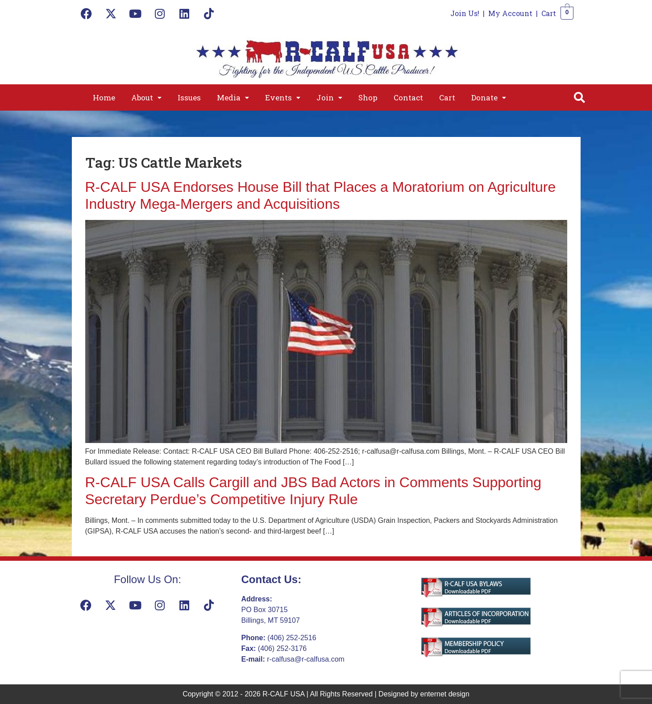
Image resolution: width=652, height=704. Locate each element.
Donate (488, 97)
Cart (548, 13)
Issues (189, 97)
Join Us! (464, 13)
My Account (510, 13)
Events (282, 97)
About (146, 97)
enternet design (444, 694)
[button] (146, 97)
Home (104, 97)
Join (329, 97)
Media (233, 97)
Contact (408, 97)
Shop (368, 97)
